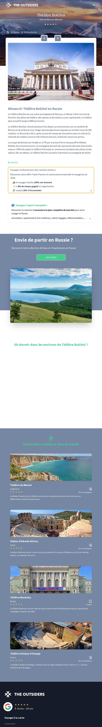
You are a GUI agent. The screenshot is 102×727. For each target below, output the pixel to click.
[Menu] (93, 5)
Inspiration (10, 723)
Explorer (51, 257)
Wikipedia (13, 162)
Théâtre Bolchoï (30, 32)
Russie (16, 32)
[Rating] (53, 706)
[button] (51, 71)
